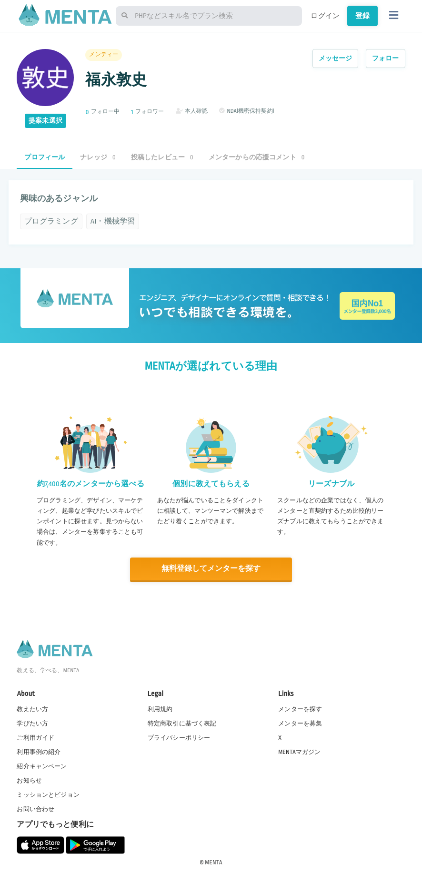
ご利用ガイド (35, 737)
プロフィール (44, 157)
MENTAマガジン (299, 751)
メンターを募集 (300, 722)
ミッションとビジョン (48, 794)
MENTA (213, 861)
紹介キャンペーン (42, 766)
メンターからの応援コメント (257, 157)
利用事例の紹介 (38, 751)
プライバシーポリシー (179, 737)
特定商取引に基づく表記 (182, 722)
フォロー (385, 58)
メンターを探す (300, 708)
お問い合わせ (35, 808)
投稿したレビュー (162, 157)
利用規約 (160, 708)
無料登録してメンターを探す (211, 569)
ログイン (325, 16)
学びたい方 (32, 722)
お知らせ (29, 780)
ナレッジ (97, 157)
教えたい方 (32, 708)
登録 (362, 16)
